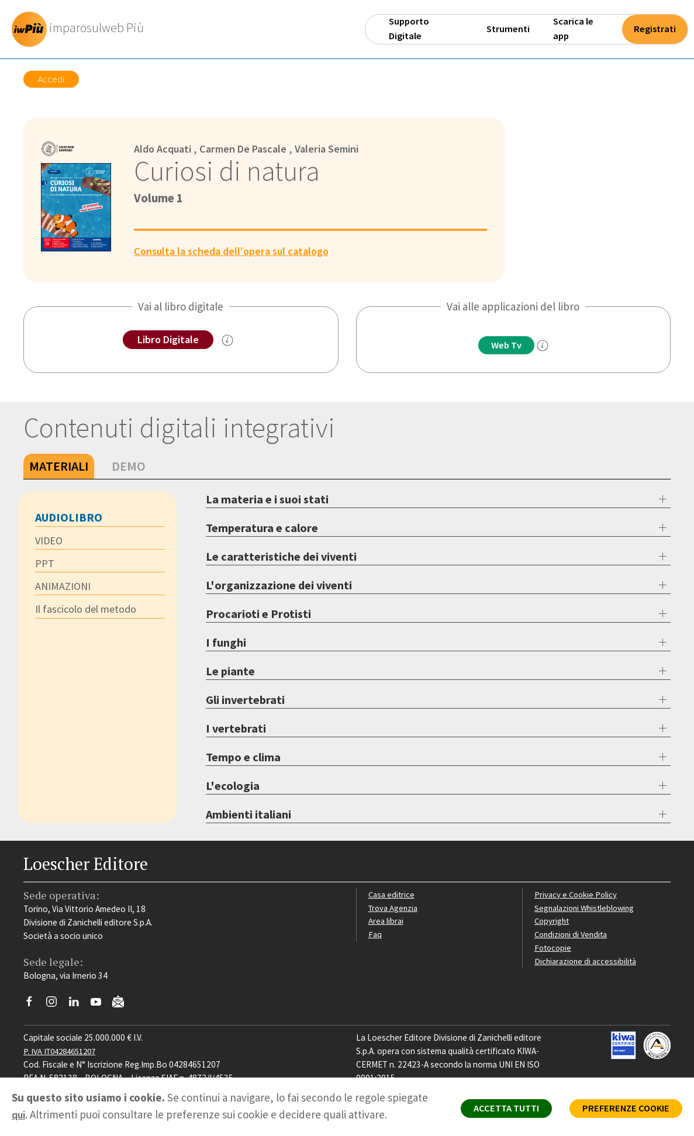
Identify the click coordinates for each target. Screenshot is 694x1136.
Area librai (386, 921)
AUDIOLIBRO (68, 517)
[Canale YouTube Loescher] (100, 1005)
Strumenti (508, 29)
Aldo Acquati (165, 148)
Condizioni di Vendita (573, 934)
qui (19, 1114)
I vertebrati (236, 728)
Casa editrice (392, 894)
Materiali (58, 466)
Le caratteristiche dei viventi (281, 557)
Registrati (655, 29)
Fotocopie (554, 948)
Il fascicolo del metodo (88, 612)
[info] (545, 346)
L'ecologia (233, 786)
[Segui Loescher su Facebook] (33, 1005)
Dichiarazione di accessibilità (587, 961)
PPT (44, 565)
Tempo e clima (243, 757)
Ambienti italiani (248, 814)
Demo (129, 466)
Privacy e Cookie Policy (577, 894)
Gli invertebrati (245, 700)
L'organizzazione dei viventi (279, 585)
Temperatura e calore (262, 528)
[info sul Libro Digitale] (229, 341)
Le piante (230, 671)
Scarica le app (573, 28)
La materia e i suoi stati (267, 499)
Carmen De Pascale (250, 148)
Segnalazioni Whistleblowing (587, 907)
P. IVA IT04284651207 (63, 1051)
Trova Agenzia (394, 907)
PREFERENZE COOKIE (621, 1110)
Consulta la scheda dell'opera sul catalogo (237, 251)
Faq (375, 934)
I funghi (226, 643)
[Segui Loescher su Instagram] (56, 1005)
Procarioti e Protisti (258, 614)
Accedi (51, 79)
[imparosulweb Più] (82, 29)
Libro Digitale (168, 340)
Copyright (552, 921)
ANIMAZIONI (64, 588)
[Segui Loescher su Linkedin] (78, 1005)
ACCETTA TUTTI (495, 1110)
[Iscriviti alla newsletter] (122, 1004)
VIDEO (49, 541)
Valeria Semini (338, 148)
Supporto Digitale (409, 28)
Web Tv (506, 345)
